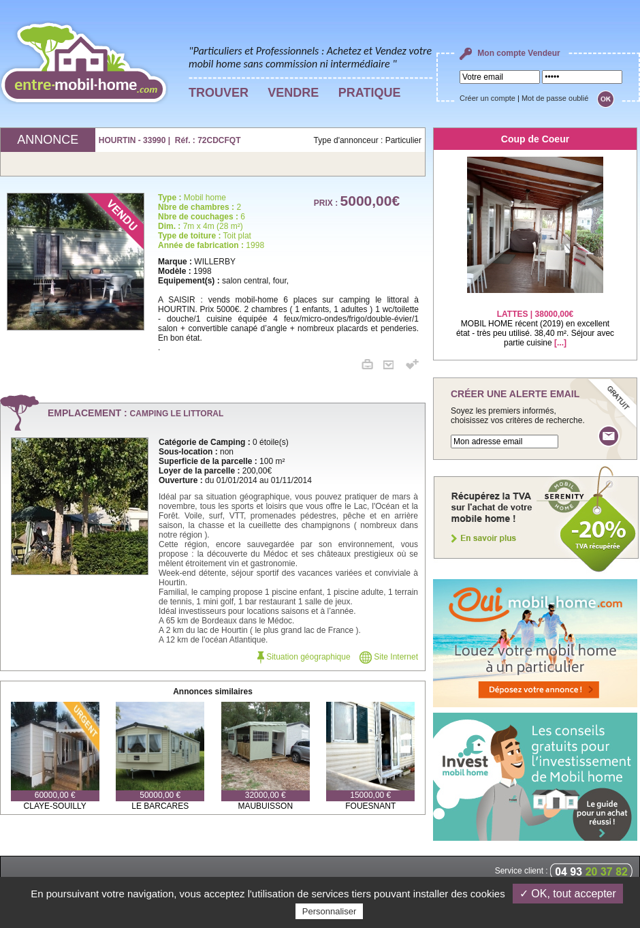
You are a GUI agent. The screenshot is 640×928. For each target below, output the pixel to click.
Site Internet (388, 657)
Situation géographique (304, 657)
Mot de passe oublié (555, 98)
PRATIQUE (369, 92)
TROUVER (219, 92)
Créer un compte (487, 98)
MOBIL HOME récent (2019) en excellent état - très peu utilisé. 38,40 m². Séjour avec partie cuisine (535, 319)
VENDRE (293, 92)
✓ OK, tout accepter (567, 893)
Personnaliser (329, 911)
